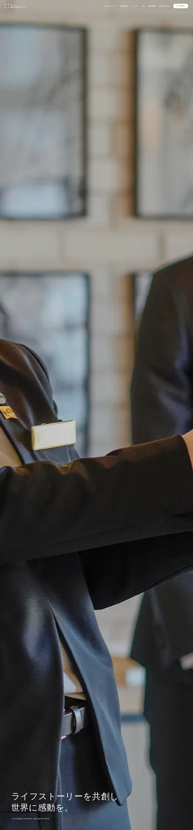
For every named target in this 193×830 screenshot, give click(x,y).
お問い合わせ (164, 6)
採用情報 (152, 6)
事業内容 (124, 6)
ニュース (134, 6)
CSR (143, 6)
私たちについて (111, 6)
